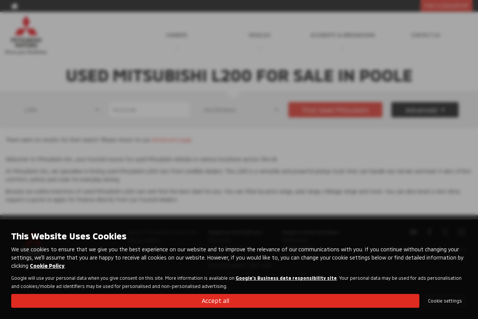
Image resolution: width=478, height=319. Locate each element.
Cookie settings (445, 300)
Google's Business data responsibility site (286, 277)
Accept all (215, 300)
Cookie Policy (47, 266)
